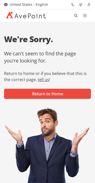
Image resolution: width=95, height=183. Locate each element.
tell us (43, 79)
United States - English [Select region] (26, 4)
